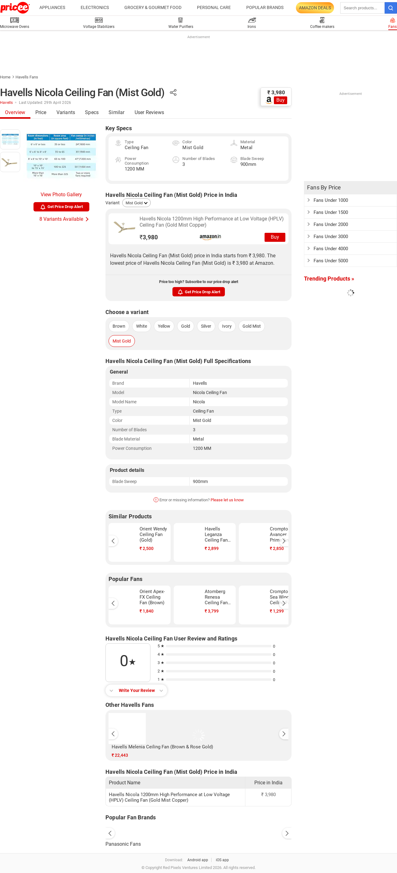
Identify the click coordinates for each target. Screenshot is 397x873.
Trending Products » (329, 278)
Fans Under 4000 (331, 248)
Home (5, 77)
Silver (206, 326)
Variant (112, 202)
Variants (65, 112)
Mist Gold (122, 341)
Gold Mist (252, 326)
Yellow (164, 326)
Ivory (227, 326)
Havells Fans (27, 77)
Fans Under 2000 (331, 224)
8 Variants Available (61, 219)
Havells (6, 102)
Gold (185, 326)
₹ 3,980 (276, 92)
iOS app (222, 860)
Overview (15, 112)
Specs (92, 112)
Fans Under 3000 (331, 236)
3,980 (149, 237)
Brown (119, 326)
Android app (197, 860)
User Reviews (149, 112)
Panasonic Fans (123, 844)
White (141, 326)
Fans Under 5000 (331, 261)
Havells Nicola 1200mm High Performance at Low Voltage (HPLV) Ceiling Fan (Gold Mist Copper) (212, 222)
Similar (116, 112)
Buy (280, 100)
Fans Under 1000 (331, 200)
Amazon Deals (315, 7)
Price (41, 112)
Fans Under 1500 (331, 212)
